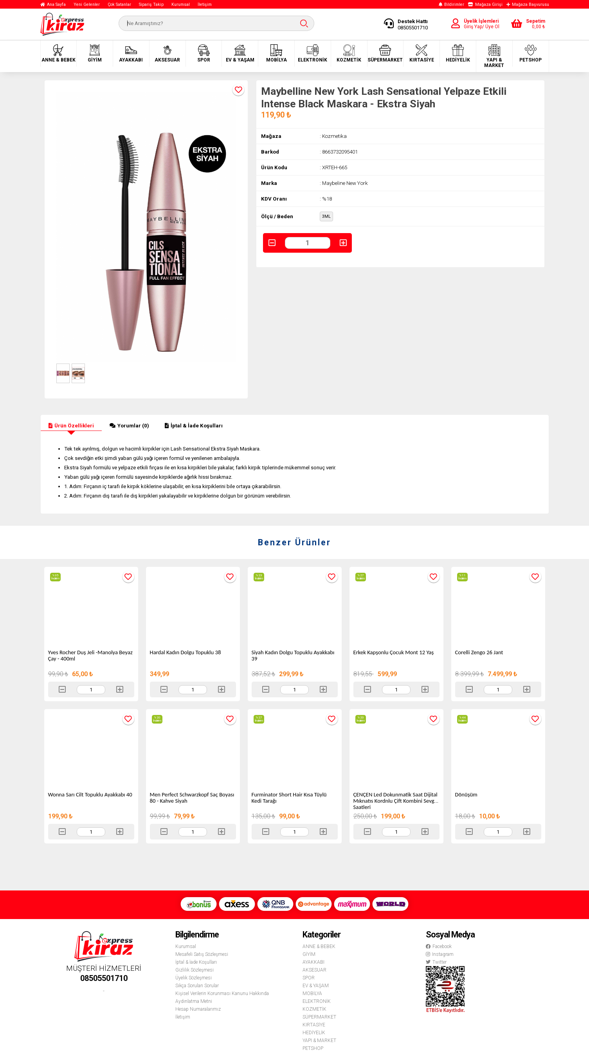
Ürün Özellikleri (71, 426)
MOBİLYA (276, 53)
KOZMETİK (349, 53)
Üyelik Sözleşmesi (193, 978)
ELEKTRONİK (312, 53)
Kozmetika (334, 136)
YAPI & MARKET (494, 56)
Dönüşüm (466, 794)
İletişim (205, 4)
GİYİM (95, 53)
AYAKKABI (131, 53)
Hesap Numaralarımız (198, 1009)
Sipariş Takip (151, 4)
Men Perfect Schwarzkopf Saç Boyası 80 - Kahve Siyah (192, 797)
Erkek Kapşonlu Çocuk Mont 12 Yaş (393, 652)
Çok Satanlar (119, 4)
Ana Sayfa (53, 4)
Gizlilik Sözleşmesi (194, 970)
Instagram (440, 954)
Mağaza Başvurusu (527, 4)
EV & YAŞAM (240, 53)
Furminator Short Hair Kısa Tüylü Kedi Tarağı (289, 797)
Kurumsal (180, 4)
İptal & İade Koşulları (194, 426)
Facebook (439, 946)
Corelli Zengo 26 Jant (479, 652)
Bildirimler (451, 4)
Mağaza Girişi (485, 4)
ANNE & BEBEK (58, 53)
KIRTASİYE (421, 53)
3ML (326, 216)
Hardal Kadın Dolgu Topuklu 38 (185, 652)
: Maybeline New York (344, 183)
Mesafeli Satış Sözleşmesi (201, 954)
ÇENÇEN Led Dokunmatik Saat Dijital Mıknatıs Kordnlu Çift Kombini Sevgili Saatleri (395, 801)
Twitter (436, 962)
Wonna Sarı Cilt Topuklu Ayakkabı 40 (90, 794)
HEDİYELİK (458, 53)
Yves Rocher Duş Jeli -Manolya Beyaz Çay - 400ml (90, 655)
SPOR (203, 53)
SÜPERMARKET (385, 53)
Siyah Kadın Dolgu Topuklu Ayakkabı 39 (293, 655)
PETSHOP (530, 53)
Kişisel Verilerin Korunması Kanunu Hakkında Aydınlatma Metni (222, 997)
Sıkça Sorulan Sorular (197, 985)
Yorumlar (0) (129, 426)
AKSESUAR (167, 53)
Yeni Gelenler (87, 4)
